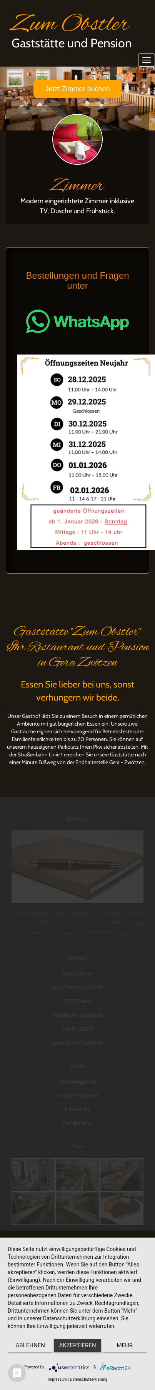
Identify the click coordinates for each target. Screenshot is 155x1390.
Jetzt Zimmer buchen (77, 89)
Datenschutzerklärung (88, 1379)
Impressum (57, 1379)
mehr (125, 1345)
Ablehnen (30, 1345)
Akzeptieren (77, 1345)
